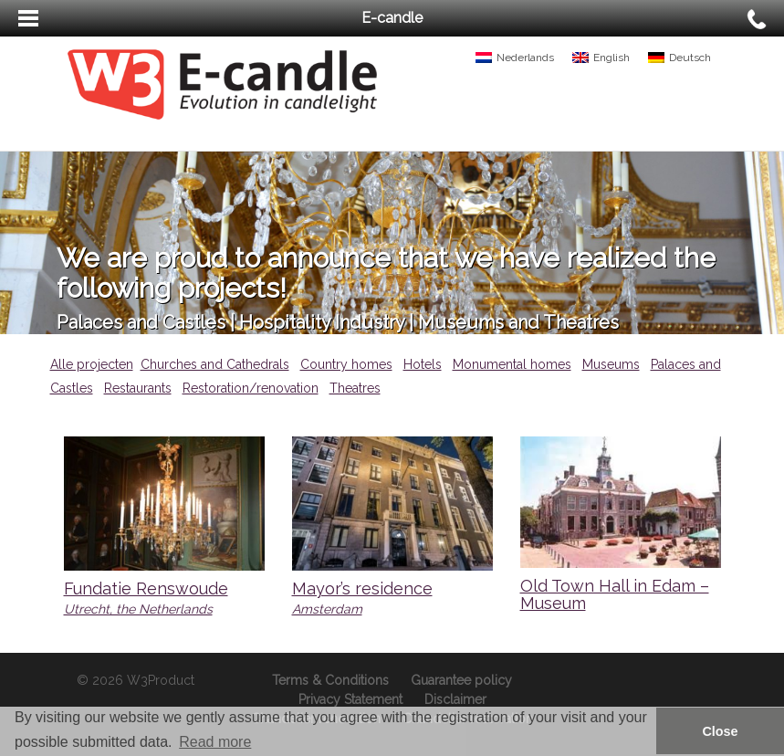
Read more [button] (215, 742)
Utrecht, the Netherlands (138, 609)
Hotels (422, 364)
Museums (611, 364)
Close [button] (719, 731)
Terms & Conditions (330, 680)
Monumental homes (512, 364)
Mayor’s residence (362, 588)
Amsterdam (327, 609)
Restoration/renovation (251, 388)
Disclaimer (455, 699)
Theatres (355, 388)
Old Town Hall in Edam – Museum (614, 595)
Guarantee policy (461, 680)
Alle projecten (91, 364)
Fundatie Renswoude (146, 588)
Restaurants (138, 388)
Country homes (346, 364)
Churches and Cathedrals (215, 364)
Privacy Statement (350, 699)
